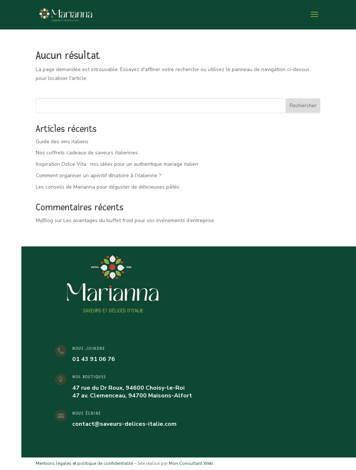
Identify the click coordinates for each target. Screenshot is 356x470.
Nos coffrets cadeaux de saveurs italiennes (87, 152)
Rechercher (303, 105)
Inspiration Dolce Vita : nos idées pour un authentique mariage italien (117, 164)
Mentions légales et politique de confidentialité (84, 463)
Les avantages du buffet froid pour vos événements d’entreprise (138, 220)
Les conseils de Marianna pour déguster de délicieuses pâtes (107, 186)
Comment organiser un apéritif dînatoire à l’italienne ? (98, 175)
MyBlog (44, 220)
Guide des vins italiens (62, 141)
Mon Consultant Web (191, 463)
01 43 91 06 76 (93, 359)
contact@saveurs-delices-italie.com (124, 424)
